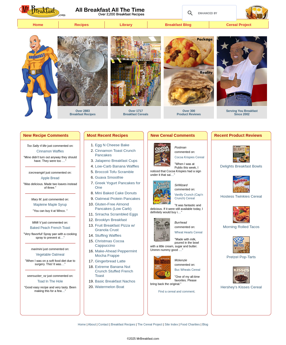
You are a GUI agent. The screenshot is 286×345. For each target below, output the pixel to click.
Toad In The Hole (50, 281)
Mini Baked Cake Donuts (116, 193)
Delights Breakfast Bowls (241, 166)
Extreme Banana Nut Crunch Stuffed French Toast (114, 271)
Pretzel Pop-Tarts (241, 257)
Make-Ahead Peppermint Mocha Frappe (116, 253)
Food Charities (190, 324)
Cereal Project (238, 25)
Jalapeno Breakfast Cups (116, 161)
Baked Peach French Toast (50, 228)
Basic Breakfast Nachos (115, 281)
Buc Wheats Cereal (187, 269)
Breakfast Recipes (123, 324)
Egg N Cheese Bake (112, 145)
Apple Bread (50, 178)
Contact (103, 324)
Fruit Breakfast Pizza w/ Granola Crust (115, 227)
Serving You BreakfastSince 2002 (242, 111)
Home (38, 25)
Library (126, 25)
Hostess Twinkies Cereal (241, 196)
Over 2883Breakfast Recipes (83, 111)
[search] (208, 13)
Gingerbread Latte (110, 261)
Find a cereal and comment (176, 291)
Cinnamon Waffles (50, 151)
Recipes (81, 25)
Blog (205, 324)
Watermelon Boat (109, 287)
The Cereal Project (149, 324)
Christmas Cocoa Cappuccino (109, 243)
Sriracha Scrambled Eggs (116, 214)
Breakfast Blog (178, 25)
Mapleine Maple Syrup (50, 205)
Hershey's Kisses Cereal (241, 287)
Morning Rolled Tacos (241, 227)
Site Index (171, 324)
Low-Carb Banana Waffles (117, 166)
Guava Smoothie (109, 177)
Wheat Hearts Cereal (188, 232)
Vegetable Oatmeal (50, 255)
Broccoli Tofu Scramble (114, 172)
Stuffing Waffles (108, 235)
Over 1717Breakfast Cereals (136, 111)
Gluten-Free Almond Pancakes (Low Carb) (113, 206)
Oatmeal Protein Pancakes (117, 199)
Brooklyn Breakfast (111, 220)
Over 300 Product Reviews (189, 111)
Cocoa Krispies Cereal (189, 157)
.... (63, 160)
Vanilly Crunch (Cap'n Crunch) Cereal (189, 196)
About (92, 324)
